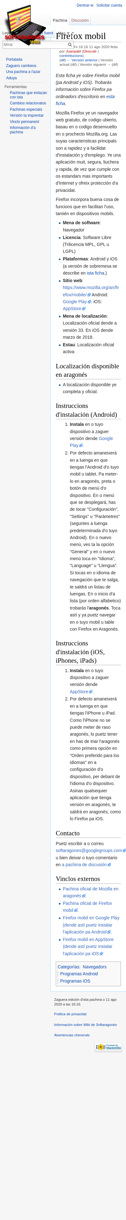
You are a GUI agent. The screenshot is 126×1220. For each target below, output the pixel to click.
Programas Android (79, 973)
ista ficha (95, 273)
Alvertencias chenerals (72, 1035)
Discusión (80, 20)
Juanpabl (73, 51)
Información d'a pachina (23, 129)
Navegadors (95, 966)
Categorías (68, 966)
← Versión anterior (82, 60)
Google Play (75, 301)
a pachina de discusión (84, 864)
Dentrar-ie (85, 5)
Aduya (11, 78)
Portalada (14, 59)
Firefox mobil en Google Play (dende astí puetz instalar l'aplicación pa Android (91, 924)
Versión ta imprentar (26, 115)
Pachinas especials (26, 109)
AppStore (72, 308)
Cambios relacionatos (28, 103)
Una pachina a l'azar (23, 72)
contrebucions (71, 55)
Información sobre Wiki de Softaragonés (85, 1025)
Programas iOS (75, 980)
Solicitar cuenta (109, 5)
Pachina (60, 20)
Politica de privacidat (70, 1014)
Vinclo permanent (24, 122)
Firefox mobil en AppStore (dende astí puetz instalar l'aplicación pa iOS (88, 946)
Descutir (90, 51)
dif (63, 60)
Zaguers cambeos (21, 66)
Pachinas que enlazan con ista (28, 95)
